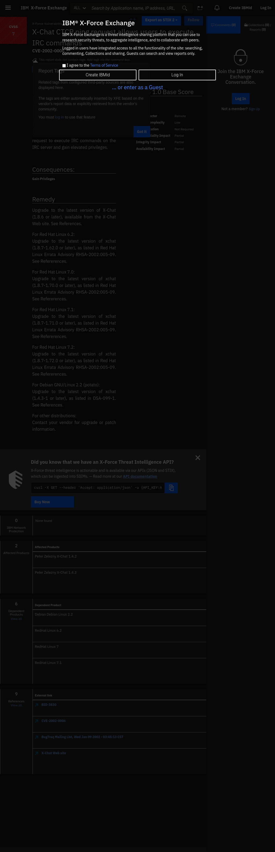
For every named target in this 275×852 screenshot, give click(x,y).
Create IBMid (98, 74)
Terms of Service (104, 65)
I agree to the (92, 65)
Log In (177, 74)
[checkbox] (64, 65)
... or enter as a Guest (137, 87)
